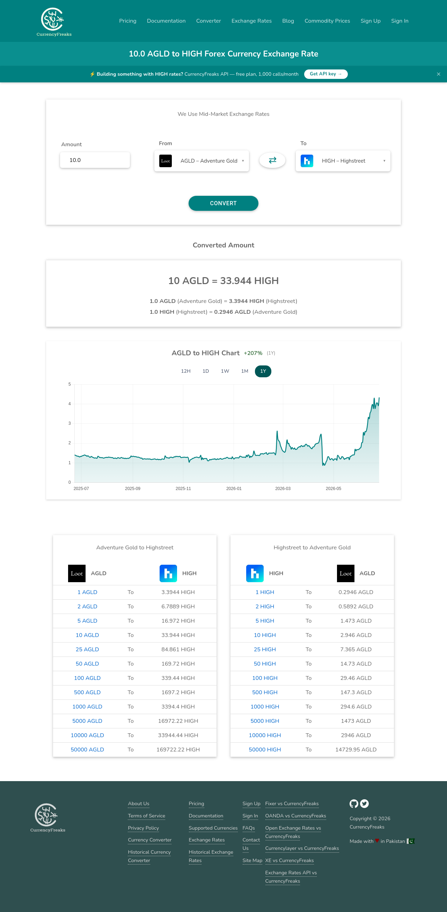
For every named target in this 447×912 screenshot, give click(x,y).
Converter (208, 21)
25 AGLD (87, 649)
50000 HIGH (265, 750)
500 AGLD (87, 692)
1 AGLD (87, 592)
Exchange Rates (252, 21)
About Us (138, 803)
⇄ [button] (273, 160)
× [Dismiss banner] (439, 74)
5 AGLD (87, 621)
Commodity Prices (327, 21)
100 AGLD (87, 678)
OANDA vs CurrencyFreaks (295, 815)
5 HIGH (265, 621)
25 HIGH (265, 649)
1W (225, 371)
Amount (71, 144)
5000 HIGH (264, 721)
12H (186, 371)
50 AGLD (87, 664)
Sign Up (371, 21)
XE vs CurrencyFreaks (289, 860)
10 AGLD (87, 635)
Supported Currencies (213, 827)
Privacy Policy (143, 827)
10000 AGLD (87, 735)
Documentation (166, 21)
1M (244, 371)
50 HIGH (265, 664)
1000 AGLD (87, 707)
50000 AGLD (87, 750)
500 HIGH (265, 692)
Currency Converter (149, 839)
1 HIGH (265, 592)
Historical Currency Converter (149, 856)
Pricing (128, 21)
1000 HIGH (264, 707)
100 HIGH (265, 678)
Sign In (400, 21)
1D (206, 371)
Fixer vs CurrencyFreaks (292, 803)
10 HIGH (265, 635)
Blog (288, 21)
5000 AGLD (87, 721)
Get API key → (326, 74)
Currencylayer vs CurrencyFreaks (302, 848)
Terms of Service (146, 815)
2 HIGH (265, 606)
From (165, 143)
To (303, 143)
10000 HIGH (265, 735)
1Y (263, 371)
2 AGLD (87, 606)
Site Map (253, 860)
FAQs (249, 827)
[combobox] (201, 160)
